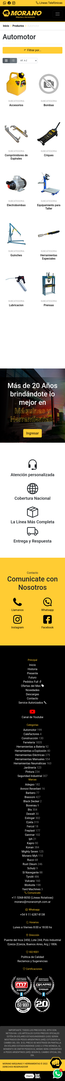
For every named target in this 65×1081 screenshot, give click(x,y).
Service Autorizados (33, 702)
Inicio (6, 25)
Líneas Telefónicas (49, 3)
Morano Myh (29, 855)
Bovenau (31, 805)
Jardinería (30, 767)
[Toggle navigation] (57, 13)
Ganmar (30, 834)
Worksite (29, 885)
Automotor (29, 730)
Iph (30, 839)
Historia (32, 669)
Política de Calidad (32, 957)
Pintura (29, 771)
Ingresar (32, 433)
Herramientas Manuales (30, 759)
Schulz (31, 868)
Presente (32, 673)
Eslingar (30, 818)
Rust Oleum (30, 864)
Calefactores (31, 734)
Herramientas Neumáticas (30, 763)
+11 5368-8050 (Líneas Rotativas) (32, 897)
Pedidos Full (32, 681)
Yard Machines (31, 889)
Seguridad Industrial (30, 776)
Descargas (32, 694)
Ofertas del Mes (32, 686)
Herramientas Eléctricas (30, 755)
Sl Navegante (31, 872)
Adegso (29, 784)
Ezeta (29, 822)
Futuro (33, 677)
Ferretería (29, 742)
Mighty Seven (29, 851)
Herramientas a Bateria (30, 746)
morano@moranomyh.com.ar (32, 901)
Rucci (30, 860)
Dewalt (30, 814)
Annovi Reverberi (30, 788)
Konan (30, 847)
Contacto (32, 698)
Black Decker (31, 801)
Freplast (30, 830)
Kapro (30, 843)
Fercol (30, 826)
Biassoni (30, 797)
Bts (30, 809)
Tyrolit (30, 876)
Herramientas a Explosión (30, 750)
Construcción (30, 738)
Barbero (31, 793)
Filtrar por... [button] (32, 50)
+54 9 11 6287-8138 (32, 914)
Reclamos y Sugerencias (33, 961)
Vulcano (30, 881)
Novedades (32, 690)
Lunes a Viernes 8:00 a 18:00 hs (32, 927)
